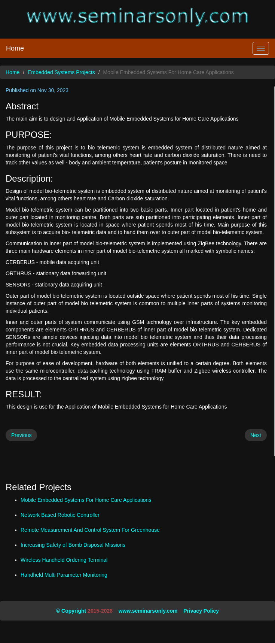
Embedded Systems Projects (61, 72)
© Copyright (71, 611)
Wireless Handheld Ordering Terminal (64, 560)
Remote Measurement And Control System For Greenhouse (90, 530)
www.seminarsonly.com (148, 611)
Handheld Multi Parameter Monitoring (64, 575)
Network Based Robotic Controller (60, 515)
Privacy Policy (201, 611)
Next (255, 435)
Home (15, 48)
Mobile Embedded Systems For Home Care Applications (86, 500)
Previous (21, 435)
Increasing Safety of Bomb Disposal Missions (73, 545)
